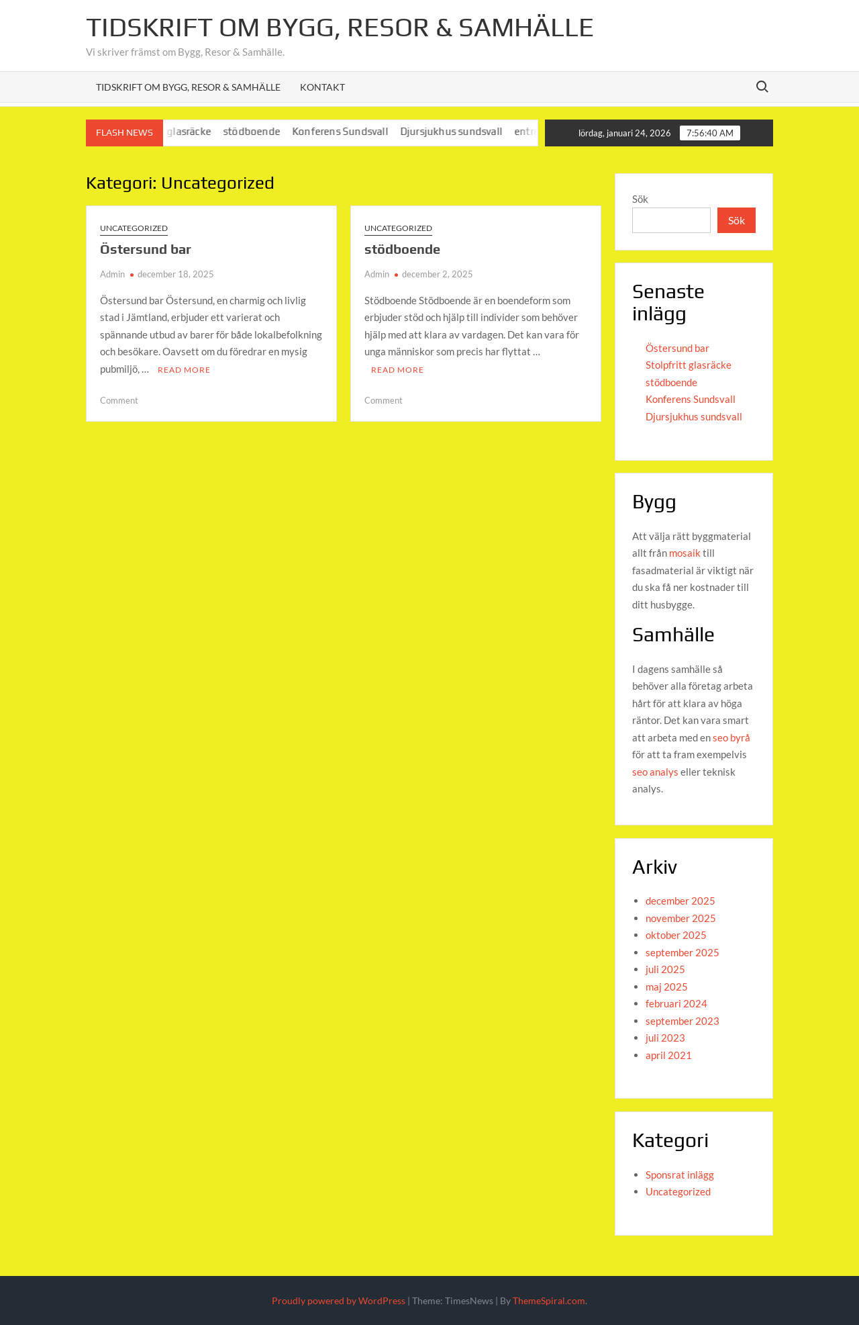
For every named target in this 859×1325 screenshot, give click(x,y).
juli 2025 (665, 969)
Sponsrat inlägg (680, 1175)
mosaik (685, 553)
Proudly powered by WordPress (338, 1300)
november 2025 (681, 918)
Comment (119, 400)
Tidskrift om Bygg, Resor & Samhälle (340, 26)
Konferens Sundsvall (348, 131)
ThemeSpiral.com (549, 1300)
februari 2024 (676, 1003)
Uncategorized (134, 228)
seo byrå (731, 737)
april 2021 (669, 1055)
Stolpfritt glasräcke (688, 365)
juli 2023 (665, 1038)
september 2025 (682, 952)
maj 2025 (667, 986)
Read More (184, 370)
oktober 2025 (676, 935)
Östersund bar (145, 249)
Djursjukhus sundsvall (459, 131)
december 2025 (680, 901)
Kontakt (322, 87)
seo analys (656, 772)
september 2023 (682, 1021)
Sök (640, 199)
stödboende (259, 131)
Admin (112, 274)
